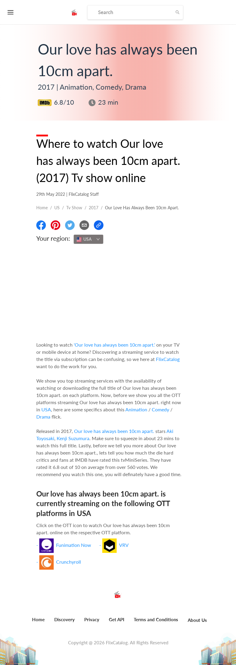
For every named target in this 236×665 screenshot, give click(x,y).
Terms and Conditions (156, 619)
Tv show (74, 207)
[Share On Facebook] (41, 225)
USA (46, 409)
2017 (93, 207)
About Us (197, 620)
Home (42, 207)
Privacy (91, 619)
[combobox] (88, 239)
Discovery (64, 619)
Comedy (160, 409)
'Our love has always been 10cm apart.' (114, 344)
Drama (43, 416)
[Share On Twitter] (70, 225)
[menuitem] (38, 623)
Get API (116, 619)
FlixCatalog (168, 359)
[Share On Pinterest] (55, 225)
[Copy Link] (98, 225)
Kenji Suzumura (73, 438)
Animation (136, 409)
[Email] (84, 225)
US (57, 207)
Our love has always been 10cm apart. (114, 431)
